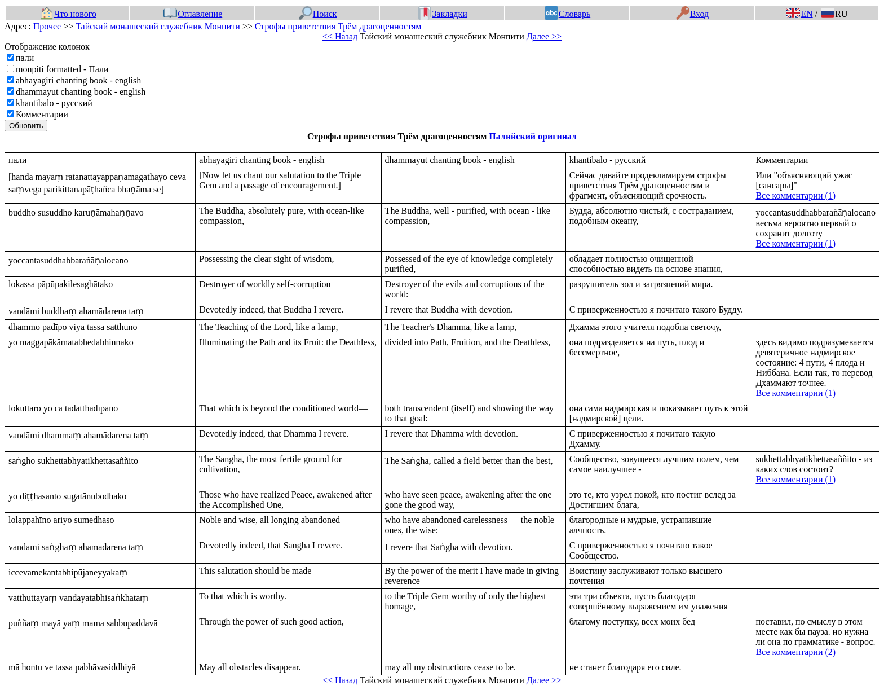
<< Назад (339, 36)
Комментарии (42, 114)
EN (799, 14)
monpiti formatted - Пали (62, 69)
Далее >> (544, 36)
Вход (692, 14)
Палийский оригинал (533, 136)
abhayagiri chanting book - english (78, 80)
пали (25, 58)
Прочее (47, 26)
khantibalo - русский (54, 103)
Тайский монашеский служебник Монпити (158, 26)
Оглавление (192, 14)
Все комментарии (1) (795, 195)
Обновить (26, 125)
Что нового (68, 14)
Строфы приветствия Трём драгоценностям (338, 26)
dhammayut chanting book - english (80, 91)
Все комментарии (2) (795, 652)
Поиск (318, 14)
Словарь (567, 14)
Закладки (442, 14)
